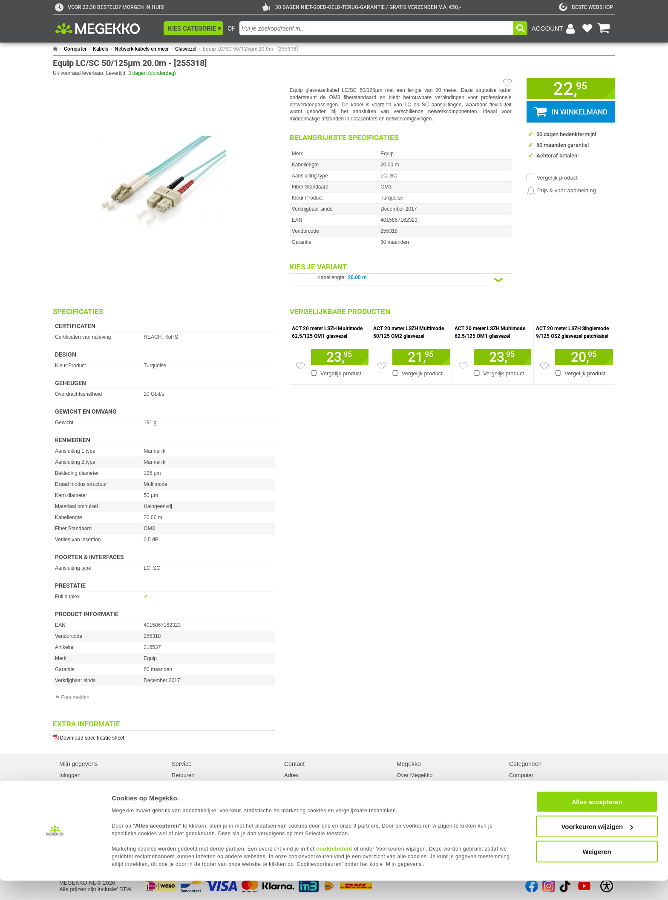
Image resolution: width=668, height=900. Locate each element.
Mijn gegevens (78, 763)
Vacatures (409, 783)
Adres (291, 775)
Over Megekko (415, 775)
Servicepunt (186, 790)
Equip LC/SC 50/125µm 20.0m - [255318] (250, 49)
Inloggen (70, 775)
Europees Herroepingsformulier (210, 798)
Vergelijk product (557, 177)
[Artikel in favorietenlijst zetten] (507, 82)
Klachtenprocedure (307, 798)
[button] (193, 28)
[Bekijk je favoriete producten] (587, 28)
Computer (75, 49)
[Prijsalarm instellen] (561, 190)
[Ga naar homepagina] (107, 28)
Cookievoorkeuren (81, 798)
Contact (294, 763)
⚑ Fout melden (72, 697)
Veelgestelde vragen (309, 790)
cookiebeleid (334, 868)
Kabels (100, 49)
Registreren (73, 783)
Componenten (526, 783)
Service (182, 763)
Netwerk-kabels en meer (142, 49)
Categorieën (525, 763)
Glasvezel (185, 49)
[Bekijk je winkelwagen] (603, 28)
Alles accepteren (596, 821)
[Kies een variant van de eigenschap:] (401, 280)
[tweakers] (586, 7)
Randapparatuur (529, 790)
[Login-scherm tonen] (555, 28)
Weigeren (596, 870)
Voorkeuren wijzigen (597, 846)
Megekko (409, 763)
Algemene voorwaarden (426, 798)
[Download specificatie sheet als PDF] (164, 736)
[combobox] (376, 28)
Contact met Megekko (311, 783)
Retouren (183, 775)
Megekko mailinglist (421, 790)
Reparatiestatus (191, 783)
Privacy (68, 790)
